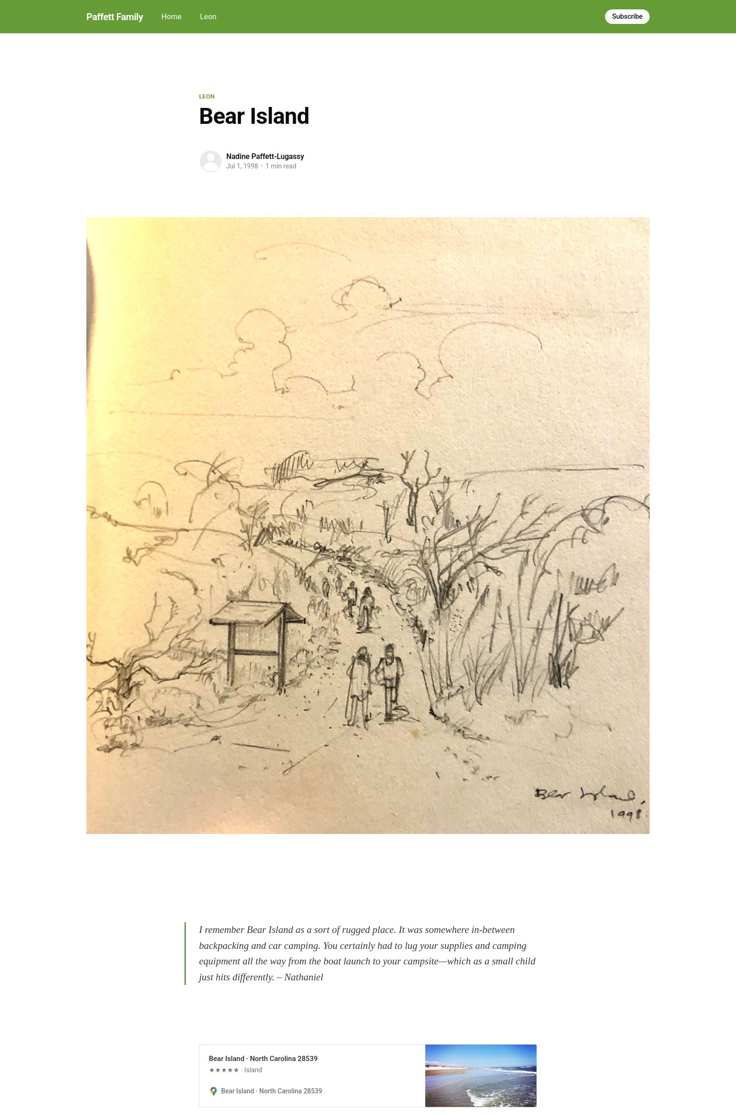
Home (171, 16)
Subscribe (627, 16)
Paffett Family (114, 17)
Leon (208, 16)
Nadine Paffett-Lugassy (265, 156)
